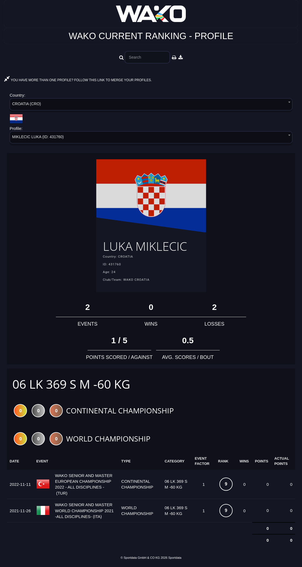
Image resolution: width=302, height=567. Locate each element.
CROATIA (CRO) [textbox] (26, 104)
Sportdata (174, 557)
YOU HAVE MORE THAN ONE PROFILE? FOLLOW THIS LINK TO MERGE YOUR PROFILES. (78, 80)
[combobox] (151, 105)
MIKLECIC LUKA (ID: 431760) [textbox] (38, 137)
